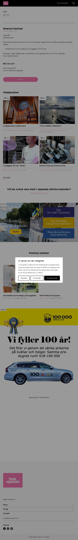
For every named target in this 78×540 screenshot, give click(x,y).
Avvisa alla (37, 278)
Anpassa (24, 278)
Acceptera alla (52, 278)
